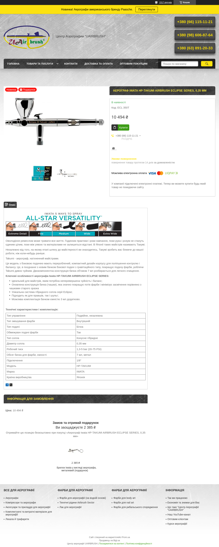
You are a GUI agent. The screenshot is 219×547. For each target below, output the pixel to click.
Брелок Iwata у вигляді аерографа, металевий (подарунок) (76, 469)
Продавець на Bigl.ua (109, 540)
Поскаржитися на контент (111, 543)
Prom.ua (126, 537)
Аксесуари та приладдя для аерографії (27, 507)
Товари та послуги (39, 63)
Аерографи (11, 498)
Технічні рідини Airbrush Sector (76, 502)
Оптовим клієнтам (178, 519)
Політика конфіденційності (139, 543)
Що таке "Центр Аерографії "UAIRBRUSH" (183, 508)
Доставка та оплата (98, 63)
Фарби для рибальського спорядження (135, 507)
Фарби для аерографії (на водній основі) (82, 498)
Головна (13, 63)
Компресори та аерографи (20, 502)
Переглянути (146, 9)
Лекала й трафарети (17, 519)
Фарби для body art (124, 498)
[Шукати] (206, 63)
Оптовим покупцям (133, 63)
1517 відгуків (165, 2)
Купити (123, 127)
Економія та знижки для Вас (184, 502)
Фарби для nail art (123, 502)
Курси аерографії (177, 523)
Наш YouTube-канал (179, 514)
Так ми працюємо (177, 498)
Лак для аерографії (70, 507)
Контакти (70, 63)
